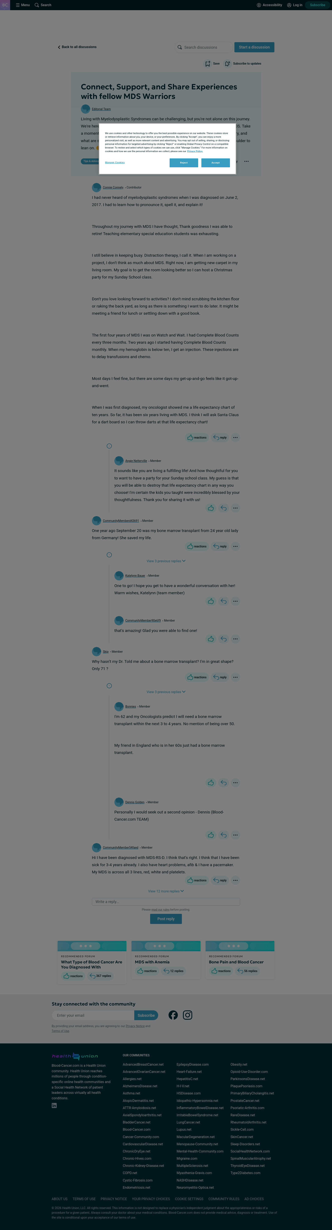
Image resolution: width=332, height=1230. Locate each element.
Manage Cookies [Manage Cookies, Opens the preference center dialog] (115, 162)
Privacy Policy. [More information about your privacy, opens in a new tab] (195, 151)
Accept (216, 162)
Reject (184, 162)
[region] (167, 149)
